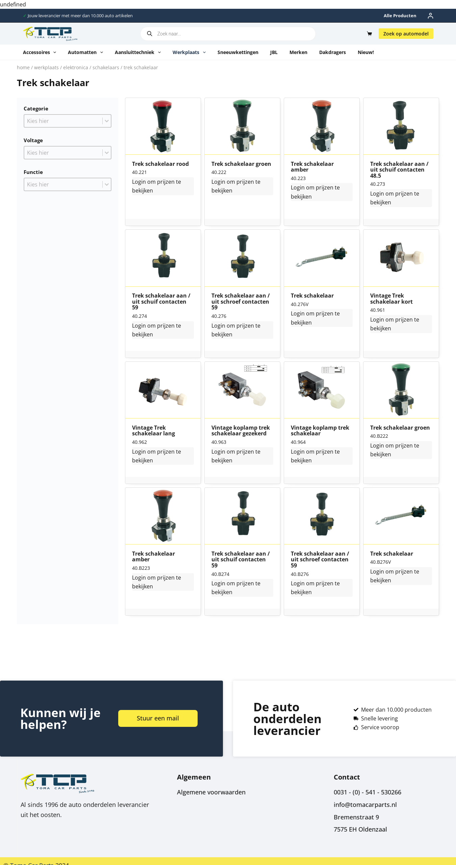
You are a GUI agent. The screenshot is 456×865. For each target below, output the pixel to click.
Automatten (87, 52)
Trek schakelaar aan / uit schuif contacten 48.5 (399, 170)
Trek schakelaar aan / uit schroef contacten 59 (240, 302)
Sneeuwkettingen (238, 52)
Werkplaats (190, 52)
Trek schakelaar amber (312, 167)
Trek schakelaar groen (241, 164)
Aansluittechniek (139, 52)
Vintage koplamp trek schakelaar (320, 431)
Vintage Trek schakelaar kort (391, 299)
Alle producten (400, 15)
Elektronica (75, 67)
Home (23, 67)
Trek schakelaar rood (160, 164)
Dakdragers (332, 52)
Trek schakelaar (312, 296)
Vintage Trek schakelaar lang (153, 431)
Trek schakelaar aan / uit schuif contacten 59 (161, 302)
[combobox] (63, 121)
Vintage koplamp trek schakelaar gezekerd (240, 431)
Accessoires (41, 52)
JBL (274, 52)
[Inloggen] (430, 16)
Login (139, 181)
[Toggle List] (107, 121)
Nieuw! (366, 52)
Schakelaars (106, 67)
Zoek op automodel (406, 33)
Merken (298, 52)
